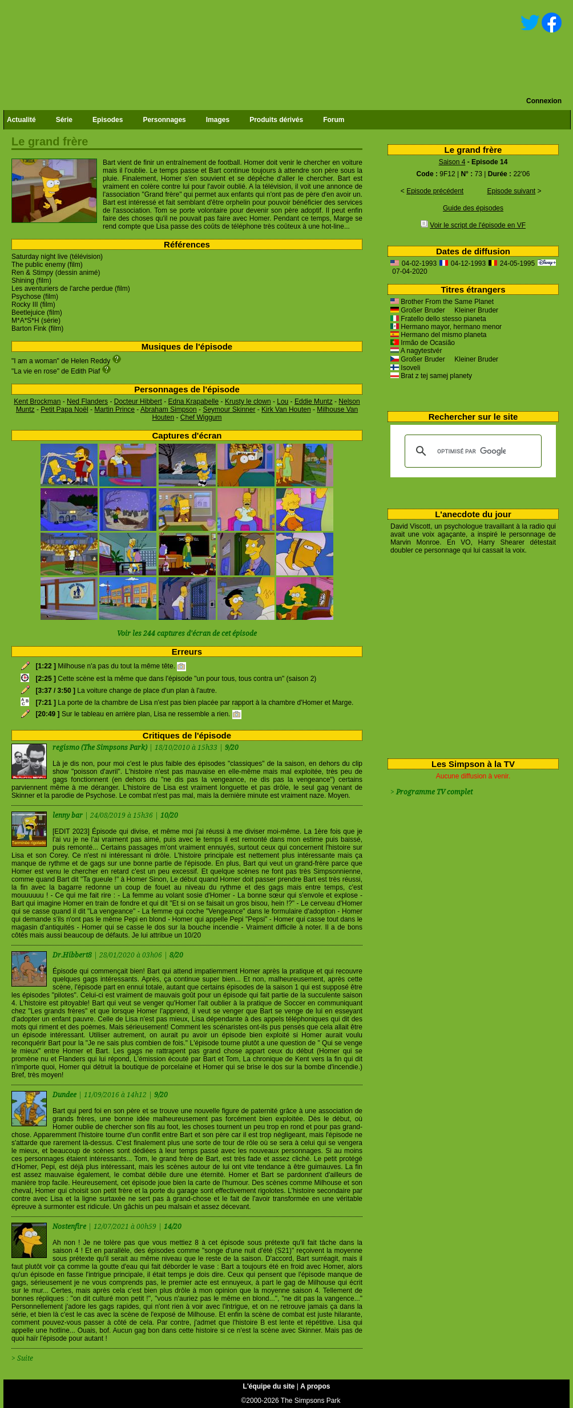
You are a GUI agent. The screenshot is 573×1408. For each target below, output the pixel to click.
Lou (282, 401)
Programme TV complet (434, 792)
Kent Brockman (37, 401)
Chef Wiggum (201, 417)
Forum (333, 120)
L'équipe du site (269, 1386)
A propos (315, 1386)
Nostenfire (70, 1227)
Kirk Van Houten (286, 409)
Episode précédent (434, 191)
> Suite (22, 1358)
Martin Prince (114, 409)
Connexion (544, 101)
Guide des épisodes (473, 208)
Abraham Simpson (168, 409)
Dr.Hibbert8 (73, 955)
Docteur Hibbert (138, 401)
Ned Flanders (87, 401)
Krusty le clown (248, 401)
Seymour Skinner (229, 409)
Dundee (65, 1095)
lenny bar (68, 815)
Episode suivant (511, 191)
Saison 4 (452, 162)
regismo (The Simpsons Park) (100, 748)
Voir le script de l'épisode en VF (478, 225)
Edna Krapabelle (193, 401)
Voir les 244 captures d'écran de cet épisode (187, 634)
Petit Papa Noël (64, 409)
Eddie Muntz (313, 401)
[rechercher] (471, 451)
